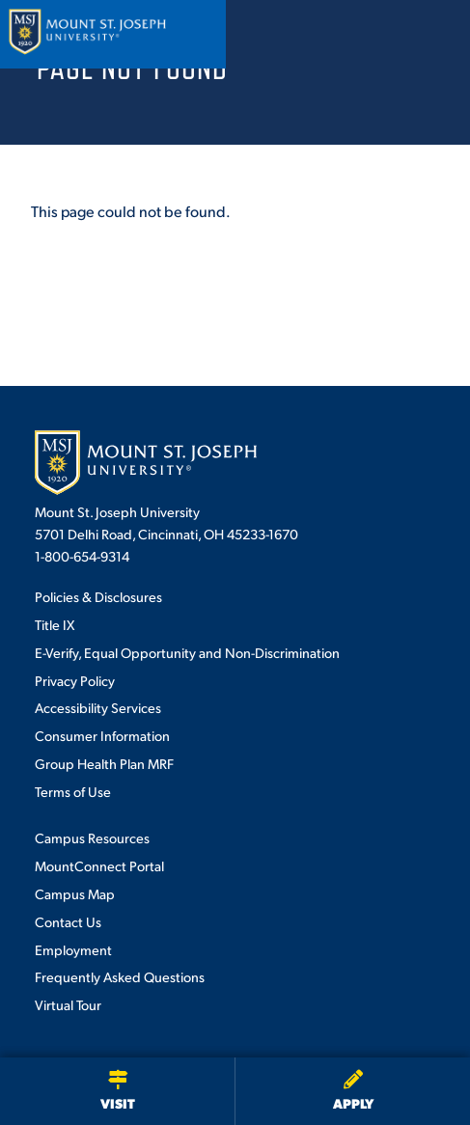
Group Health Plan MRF (104, 763)
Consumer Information (102, 735)
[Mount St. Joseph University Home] (87, 34)
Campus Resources (92, 837)
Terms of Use (73, 791)
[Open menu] (434, 34)
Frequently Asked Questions (120, 976)
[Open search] (382, 34)
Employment (73, 949)
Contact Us (68, 921)
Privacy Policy (75, 680)
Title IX (54, 624)
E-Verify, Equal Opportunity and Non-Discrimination (187, 652)
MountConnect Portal (99, 865)
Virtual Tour (68, 1004)
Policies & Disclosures (98, 596)
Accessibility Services (98, 707)
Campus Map (75, 893)
